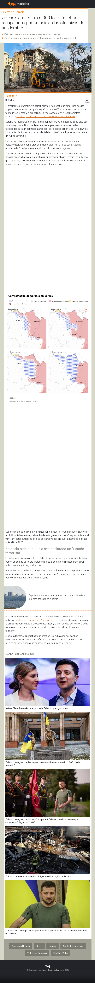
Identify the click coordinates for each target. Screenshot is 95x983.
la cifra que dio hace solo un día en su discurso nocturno (46, 116)
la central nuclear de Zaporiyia (34, 620)
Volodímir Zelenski (37, 953)
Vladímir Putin (60, 953)
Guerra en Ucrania (21, 946)
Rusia (39, 946)
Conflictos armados (73, 946)
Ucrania (52, 946)
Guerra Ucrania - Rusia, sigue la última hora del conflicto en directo (40, 38)
